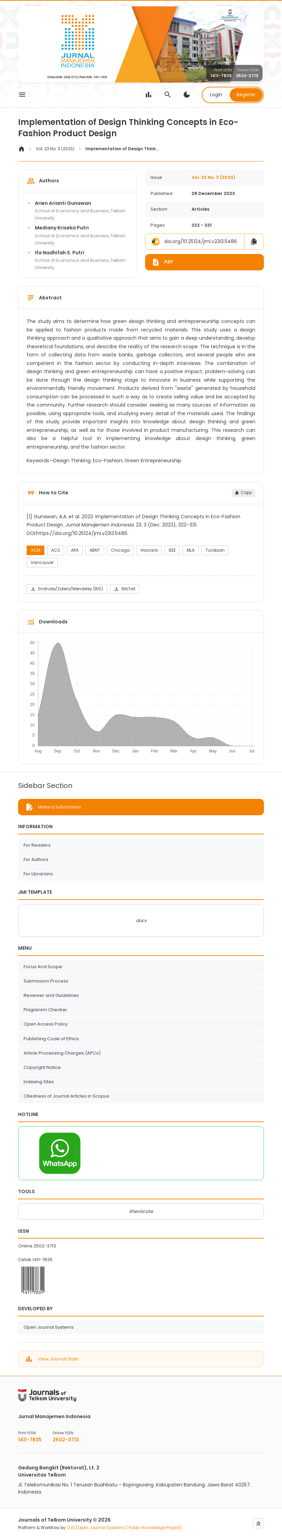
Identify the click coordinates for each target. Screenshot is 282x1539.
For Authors (36, 859)
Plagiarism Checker (45, 1009)
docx (141, 920)
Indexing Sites (39, 1081)
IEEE (172, 550)
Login (216, 94)
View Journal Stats (58, 1359)
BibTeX (124, 588)
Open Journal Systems (49, 1327)
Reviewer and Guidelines (51, 995)
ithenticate (141, 1211)
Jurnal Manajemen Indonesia (54, 1416)
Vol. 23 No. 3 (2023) (55, 149)
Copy (243, 492)
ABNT (94, 550)
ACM (35, 550)
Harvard (149, 550)
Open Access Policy (46, 1024)
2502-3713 (247, 76)
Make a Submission (59, 807)
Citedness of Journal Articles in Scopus (66, 1096)
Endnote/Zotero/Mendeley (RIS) (66, 588)
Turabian (215, 550)
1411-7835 (221, 76)
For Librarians (38, 874)
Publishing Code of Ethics (51, 1038)
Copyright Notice (42, 1067)
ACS (55, 550)
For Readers (37, 845)
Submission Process (46, 981)
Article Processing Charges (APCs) (62, 1053)
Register (246, 94)
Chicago (120, 550)
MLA (191, 550)
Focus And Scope (43, 966)
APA (75, 550)
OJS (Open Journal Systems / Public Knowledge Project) (124, 1527)
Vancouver (42, 562)
